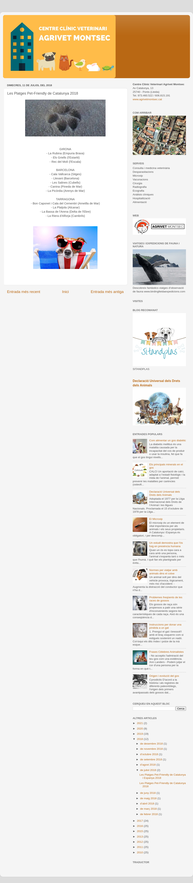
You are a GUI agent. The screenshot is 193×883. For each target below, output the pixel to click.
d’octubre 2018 (149, 754)
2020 (140, 728)
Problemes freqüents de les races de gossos (165, 599)
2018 (140, 739)
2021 (140, 723)
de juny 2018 (148, 792)
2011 (140, 847)
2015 (140, 831)
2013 (140, 836)
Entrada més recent (23, 292)
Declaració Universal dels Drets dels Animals (164, 493)
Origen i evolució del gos (164, 675)
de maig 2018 (148, 798)
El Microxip (155, 518)
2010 (140, 852)
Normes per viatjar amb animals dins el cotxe (163, 572)
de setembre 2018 (151, 759)
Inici (65, 292)
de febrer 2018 (149, 814)
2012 (140, 841)
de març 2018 (148, 808)
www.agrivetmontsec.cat (147, 99)
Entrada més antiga (107, 292)
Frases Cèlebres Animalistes (166, 651)
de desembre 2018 (151, 743)
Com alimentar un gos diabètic (167, 440)
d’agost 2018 (148, 764)
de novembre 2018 (151, 748)
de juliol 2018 (148, 770)
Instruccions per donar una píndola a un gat (165, 626)
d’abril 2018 (147, 803)
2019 (140, 733)
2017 (140, 820)
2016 (140, 825)
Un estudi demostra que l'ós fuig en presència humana (166, 544)
